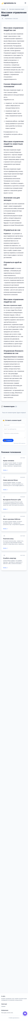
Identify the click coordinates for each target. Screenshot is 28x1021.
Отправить (8, 440)
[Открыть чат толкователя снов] (25, 1013)
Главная (3, 9)
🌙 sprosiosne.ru (8, 3)
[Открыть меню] (25, 3)
